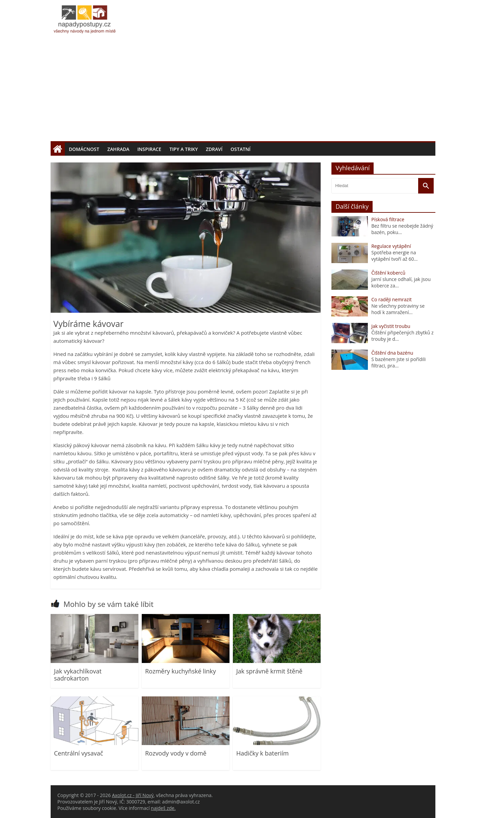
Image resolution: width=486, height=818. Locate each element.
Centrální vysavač (78, 753)
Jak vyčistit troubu (390, 326)
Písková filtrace (387, 219)
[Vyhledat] (426, 186)
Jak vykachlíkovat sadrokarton (78, 675)
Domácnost (84, 149)
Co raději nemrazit (391, 299)
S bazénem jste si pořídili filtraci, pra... (398, 362)
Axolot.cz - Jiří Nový (133, 795)
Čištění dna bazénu (392, 353)
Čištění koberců (388, 273)
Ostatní (240, 149)
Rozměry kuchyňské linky (180, 671)
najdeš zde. (163, 808)
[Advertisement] (243, 90)
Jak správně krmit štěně (269, 671)
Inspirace (149, 149)
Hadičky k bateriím (262, 753)
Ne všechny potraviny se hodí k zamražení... (398, 309)
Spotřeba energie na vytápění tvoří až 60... (394, 255)
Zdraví (214, 149)
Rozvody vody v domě (176, 753)
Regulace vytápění (391, 246)
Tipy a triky (183, 149)
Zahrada (118, 149)
